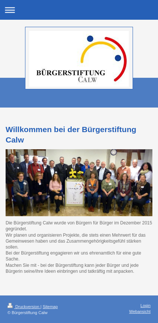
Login (145, 305)
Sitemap (50, 306)
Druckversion (23, 306)
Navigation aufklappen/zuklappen (79, 10)
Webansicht (140, 311)
